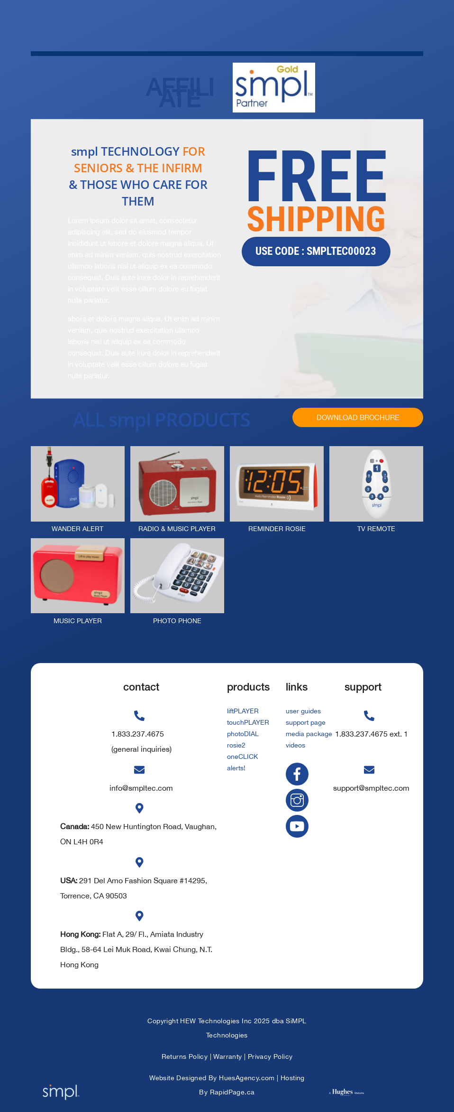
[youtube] (299, 825)
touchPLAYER (248, 722)
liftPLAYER (243, 711)
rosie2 (236, 745)
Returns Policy (185, 1056)
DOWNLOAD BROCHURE (358, 417)
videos (295, 745)
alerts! (236, 768)
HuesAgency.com (247, 1078)
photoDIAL (243, 734)
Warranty (227, 1056)
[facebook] (299, 773)
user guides (303, 711)
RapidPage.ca (232, 1092)
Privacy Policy (270, 1056)
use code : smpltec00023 (315, 251)
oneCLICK (242, 756)
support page (306, 722)
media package (309, 734)
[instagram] (299, 800)
